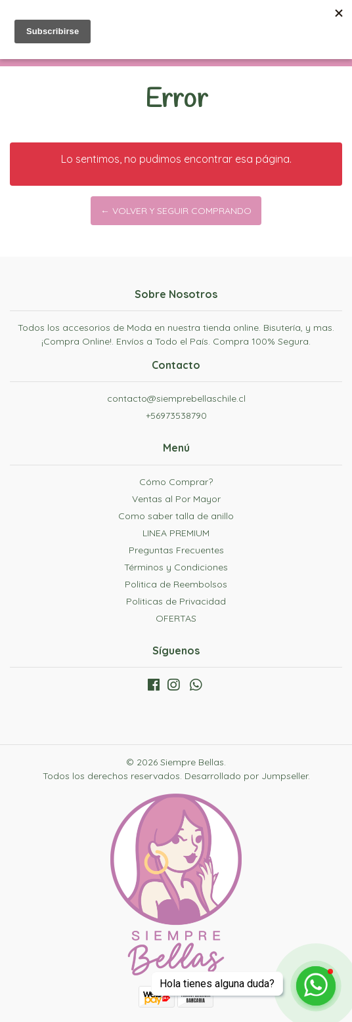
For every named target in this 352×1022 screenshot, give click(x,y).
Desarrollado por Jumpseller (246, 776)
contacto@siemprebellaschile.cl (176, 398)
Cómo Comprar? (176, 482)
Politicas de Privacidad (176, 601)
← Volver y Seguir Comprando (176, 211)
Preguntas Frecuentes (176, 550)
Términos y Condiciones (176, 567)
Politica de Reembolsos (176, 584)
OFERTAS (176, 618)
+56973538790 (176, 415)
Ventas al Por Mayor (176, 499)
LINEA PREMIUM (176, 533)
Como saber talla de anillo (176, 516)
